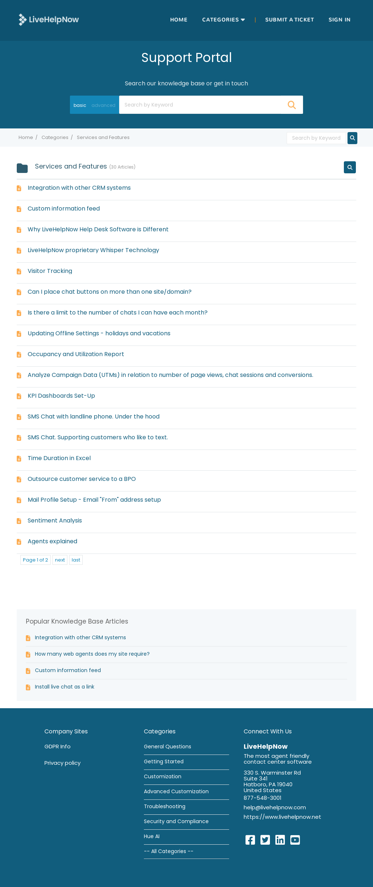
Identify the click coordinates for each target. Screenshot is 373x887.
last (76, 559)
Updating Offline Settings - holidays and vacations (99, 333)
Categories (220, 19)
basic (80, 105)
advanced (103, 105)
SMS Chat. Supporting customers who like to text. (98, 437)
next (60, 559)
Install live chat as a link (64, 686)
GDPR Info (57, 746)
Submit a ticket (289, 19)
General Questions (167, 746)
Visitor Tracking (50, 271)
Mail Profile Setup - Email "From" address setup (94, 499)
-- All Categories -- (168, 851)
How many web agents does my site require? (92, 653)
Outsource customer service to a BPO (82, 479)
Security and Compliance (176, 821)
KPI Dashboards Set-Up (61, 396)
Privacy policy (62, 763)
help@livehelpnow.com (275, 807)
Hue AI (152, 836)
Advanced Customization (176, 791)
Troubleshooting (164, 806)
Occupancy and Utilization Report (76, 354)
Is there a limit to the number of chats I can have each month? (118, 312)
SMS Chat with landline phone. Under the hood (94, 416)
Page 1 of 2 (35, 559)
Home (179, 19)
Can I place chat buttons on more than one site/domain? (110, 292)
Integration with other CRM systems (79, 188)
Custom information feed (64, 208)
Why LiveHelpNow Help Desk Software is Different (98, 229)
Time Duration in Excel (59, 458)
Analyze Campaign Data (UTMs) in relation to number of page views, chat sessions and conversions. (170, 375)
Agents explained (52, 541)
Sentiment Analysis (55, 520)
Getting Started (164, 761)
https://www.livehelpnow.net (282, 817)
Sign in (340, 19)
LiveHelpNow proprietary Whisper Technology (93, 250)
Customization (162, 776)
